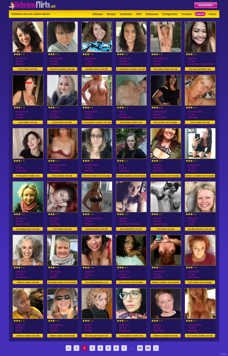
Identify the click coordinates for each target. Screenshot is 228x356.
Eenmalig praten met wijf (27, 229)
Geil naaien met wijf (62, 229)
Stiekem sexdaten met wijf (165, 335)
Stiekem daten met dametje (62, 335)
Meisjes (111, 14)
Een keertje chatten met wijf (200, 335)
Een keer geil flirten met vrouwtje (200, 69)
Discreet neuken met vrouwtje (165, 176)
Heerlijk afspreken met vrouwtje (131, 176)
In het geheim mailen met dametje (28, 176)
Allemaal (98, 14)
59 (147, 348)
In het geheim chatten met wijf (131, 69)
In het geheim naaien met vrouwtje (131, 335)
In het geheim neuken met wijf (96, 122)
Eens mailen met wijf (199, 122)
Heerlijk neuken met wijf (96, 69)
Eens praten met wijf (62, 122)
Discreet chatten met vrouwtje (96, 176)
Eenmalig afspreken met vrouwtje (96, 282)
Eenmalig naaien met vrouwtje (62, 282)
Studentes (126, 14)
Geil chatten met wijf (27, 69)
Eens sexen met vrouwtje (131, 282)
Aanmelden (205, 5)
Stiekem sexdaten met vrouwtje (199, 176)
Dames (200, 14)
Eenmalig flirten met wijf (131, 229)
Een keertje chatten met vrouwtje (131, 122)
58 (140, 348)
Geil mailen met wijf (28, 122)
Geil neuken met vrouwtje (200, 282)
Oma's (212, 14)
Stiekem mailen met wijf (28, 282)
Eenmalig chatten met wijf (165, 69)
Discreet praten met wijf (96, 229)
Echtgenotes (170, 14)
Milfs (139, 14)
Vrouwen (186, 14)
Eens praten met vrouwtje (165, 122)
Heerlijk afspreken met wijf (200, 229)
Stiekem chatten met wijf (27, 335)
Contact (223, 354)
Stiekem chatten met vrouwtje (165, 282)
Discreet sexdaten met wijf (62, 69)
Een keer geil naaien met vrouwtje (96, 335)
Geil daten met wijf (165, 229)
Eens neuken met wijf (62, 176)
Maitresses (152, 14)
